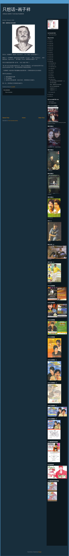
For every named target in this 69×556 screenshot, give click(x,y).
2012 (50, 56)
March (51, 77)
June (51, 72)
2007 (50, 96)
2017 (50, 47)
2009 (50, 61)
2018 (50, 45)
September (52, 66)
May (51, 74)
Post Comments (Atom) (13, 120)
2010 (50, 59)
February (52, 79)
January (52, 92)
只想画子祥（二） (53, 89)
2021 (50, 39)
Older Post (41, 117)
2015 (50, 50)
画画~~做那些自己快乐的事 (55, 84)
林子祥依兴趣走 (53, 82)
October (52, 64)
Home (24, 117)
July (51, 70)
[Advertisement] (23, 106)
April (51, 75)
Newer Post (5, 117)
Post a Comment (8, 92)
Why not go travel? (52, 34)
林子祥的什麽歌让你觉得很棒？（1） (57, 80)
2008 (50, 94)
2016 (50, 48)
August (51, 68)
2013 (50, 54)
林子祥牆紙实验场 (52, 103)
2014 (50, 52)
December (52, 63)
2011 (50, 57)
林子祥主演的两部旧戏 (54, 86)
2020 (50, 41)
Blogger (39, 551)
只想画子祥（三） (53, 88)
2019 (50, 43)
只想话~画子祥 (16, 9)
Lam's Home (51, 101)
